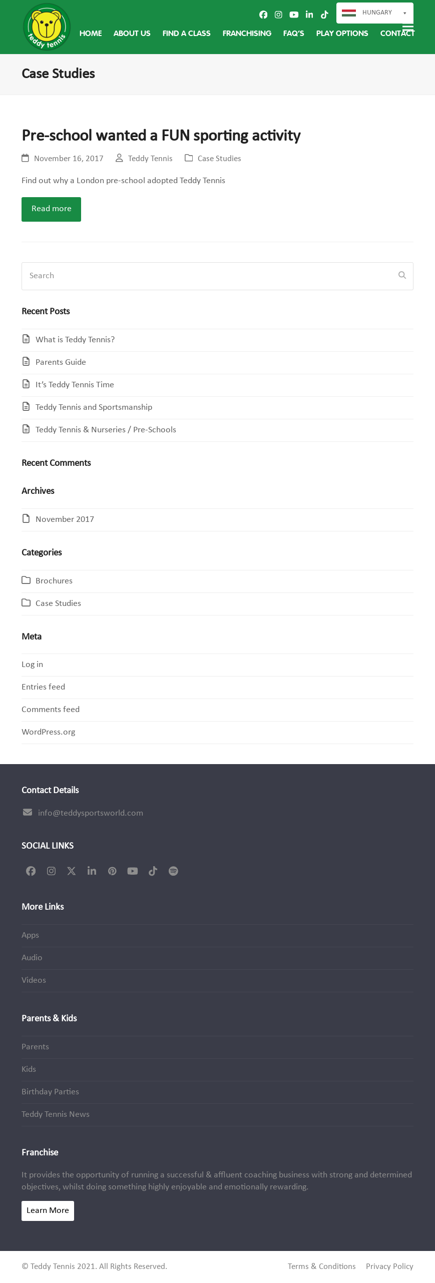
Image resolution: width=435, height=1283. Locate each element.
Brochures (54, 581)
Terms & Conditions (322, 1267)
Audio (32, 958)
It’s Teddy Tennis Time (75, 385)
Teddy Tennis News (56, 1114)
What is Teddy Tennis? (75, 340)
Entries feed (43, 687)
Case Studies (219, 159)
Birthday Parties (50, 1092)
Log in (32, 665)
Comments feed (51, 710)
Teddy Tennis (150, 159)
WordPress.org (48, 732)
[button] (407, 27)
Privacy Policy (389, 1267)
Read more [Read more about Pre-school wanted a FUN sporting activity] (52, 209)
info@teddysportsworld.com (90, 813)
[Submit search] (402, 276)
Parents (35, 1047)
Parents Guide (61, 362)
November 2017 (65, 519)
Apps (30, 935)
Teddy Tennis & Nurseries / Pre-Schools (106, 430)
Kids (29, 1069)
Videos (34, 980)
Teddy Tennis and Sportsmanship (94, 407)
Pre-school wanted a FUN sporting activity (161, 136)
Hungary (385, 13)
